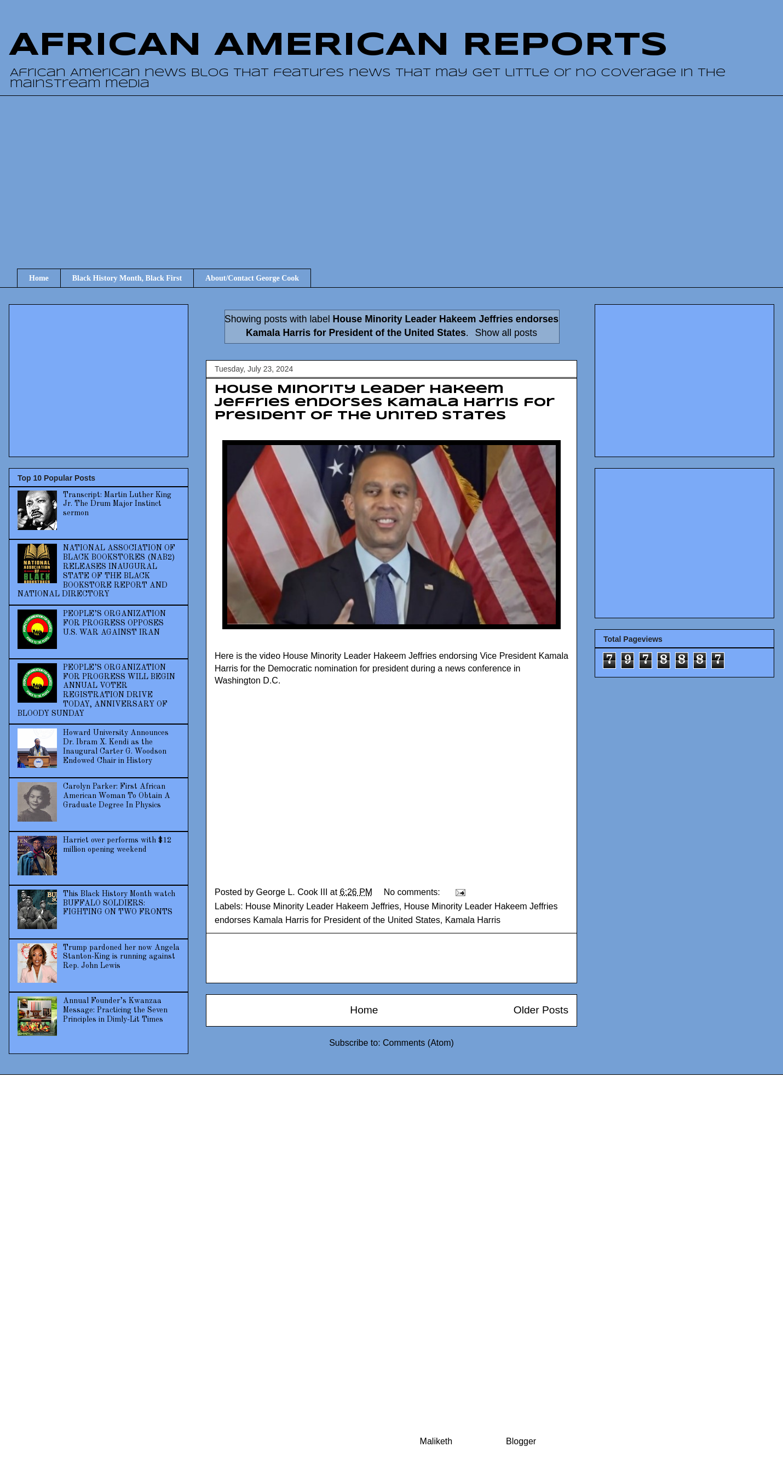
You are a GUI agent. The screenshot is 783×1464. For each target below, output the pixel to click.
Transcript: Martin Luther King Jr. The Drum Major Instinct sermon (117, 504)
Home (39, 278)
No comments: (413, 892)
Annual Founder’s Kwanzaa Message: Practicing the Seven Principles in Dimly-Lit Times (115, 1010)
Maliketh (436, 1441)
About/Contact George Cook (252, 278)
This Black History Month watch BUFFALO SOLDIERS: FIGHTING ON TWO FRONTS (119, 903)
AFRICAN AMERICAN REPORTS (338, 45)
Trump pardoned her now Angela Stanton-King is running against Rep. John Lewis (121, 957)
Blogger (521, 1441)
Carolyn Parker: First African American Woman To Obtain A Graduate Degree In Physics (116, 796)
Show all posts (506, 332)
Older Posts (541, 1010)
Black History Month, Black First (127, 278)
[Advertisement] (400, 172)
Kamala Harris (472, 920)
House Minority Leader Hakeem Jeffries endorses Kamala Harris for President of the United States (385, 403)
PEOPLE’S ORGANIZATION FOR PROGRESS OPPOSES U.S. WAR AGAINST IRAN (114, 623)
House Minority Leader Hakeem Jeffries (322, 906)
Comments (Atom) (418, 1042)
